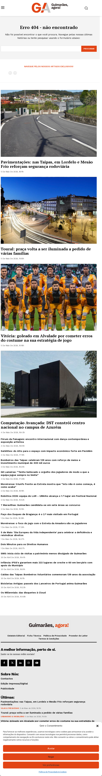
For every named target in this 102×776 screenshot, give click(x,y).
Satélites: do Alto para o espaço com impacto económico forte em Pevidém (46, 451)
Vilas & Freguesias (10, 708)
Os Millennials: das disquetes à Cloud (23, 592)
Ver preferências (51, 765)
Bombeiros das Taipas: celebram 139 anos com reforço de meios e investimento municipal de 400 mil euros (40, 461)
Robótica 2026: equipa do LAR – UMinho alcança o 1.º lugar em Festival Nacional (49, 496)
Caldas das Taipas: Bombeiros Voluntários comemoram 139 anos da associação (48, 574)
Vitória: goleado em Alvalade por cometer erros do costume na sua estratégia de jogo (46, 338)
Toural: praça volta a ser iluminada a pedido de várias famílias (46, 251)
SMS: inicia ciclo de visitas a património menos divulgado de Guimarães (44, 553)
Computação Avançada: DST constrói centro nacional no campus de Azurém (43, 425)
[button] (97, 725)
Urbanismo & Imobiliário (12, 716)
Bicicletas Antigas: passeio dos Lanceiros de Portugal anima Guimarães (44, 583)
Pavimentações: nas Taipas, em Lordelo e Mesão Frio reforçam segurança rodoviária (47, 164)
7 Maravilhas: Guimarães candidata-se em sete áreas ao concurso (40, 505)
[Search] (89, 49)
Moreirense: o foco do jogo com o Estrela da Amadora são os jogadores (44, 523)
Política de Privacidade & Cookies (53, 772)
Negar (51, 756)
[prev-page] (10, 73)
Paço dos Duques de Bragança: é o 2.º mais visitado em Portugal (39, 514)
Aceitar (51, 748)
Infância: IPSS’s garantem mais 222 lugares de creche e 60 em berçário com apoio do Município (46, 564)
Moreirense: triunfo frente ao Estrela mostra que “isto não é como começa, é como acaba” (48, 485)
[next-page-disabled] (15, 73)
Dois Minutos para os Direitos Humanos (24, 544)
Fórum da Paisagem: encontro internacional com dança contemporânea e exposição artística (45, 440)
